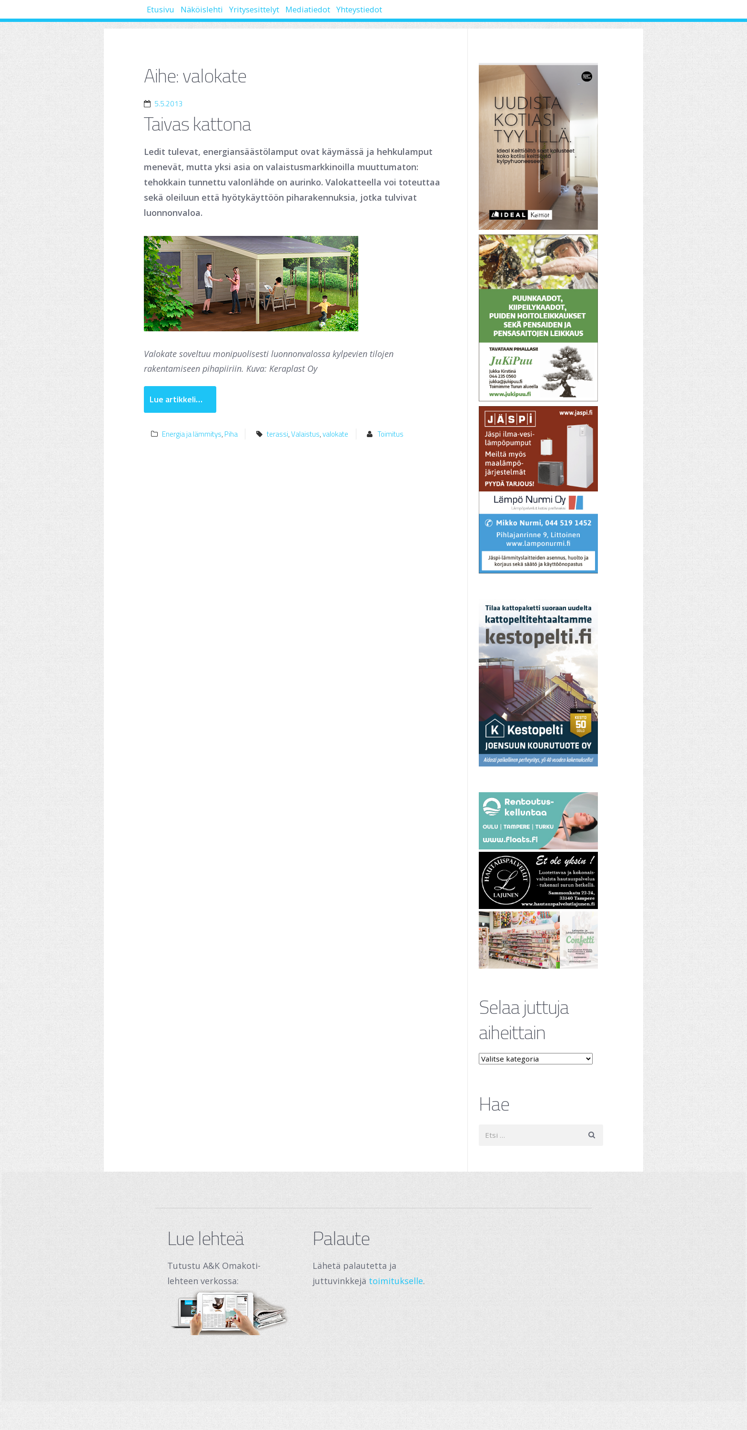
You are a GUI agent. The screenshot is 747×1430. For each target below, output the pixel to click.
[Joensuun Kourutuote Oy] (541, 682)
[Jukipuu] (541, 318)
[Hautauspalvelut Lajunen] (541, 880)
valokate (335, 434)
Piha (231, 434)
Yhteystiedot (441, 14)
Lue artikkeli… (176, 399)
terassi (277, 434)
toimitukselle (396, 1281)
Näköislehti (225, 14)
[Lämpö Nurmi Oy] (541, 489)
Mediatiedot (370, 14)
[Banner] (541, 146)
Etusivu (168, 14)
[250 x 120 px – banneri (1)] (541, 940)
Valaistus (305, 434)
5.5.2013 (168, 103)
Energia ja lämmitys (192, 434)
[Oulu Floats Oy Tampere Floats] (541, 820)
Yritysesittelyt (297, 14)
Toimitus (391, 434)
